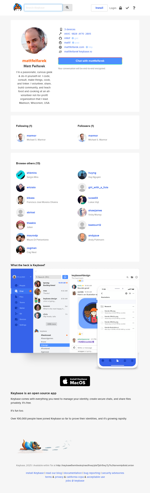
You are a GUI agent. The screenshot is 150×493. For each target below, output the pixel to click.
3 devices (69, 29)
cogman (32, 248)
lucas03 (93, 198)
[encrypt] (120, 8)
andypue (93, 235)
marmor (31, 136)
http (89, 47)
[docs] (134, 8)
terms (48, 477)
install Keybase (35, 473)
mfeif (67, 38)
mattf (67, 42)
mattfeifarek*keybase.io (78, 51)
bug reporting (92, 473)
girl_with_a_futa (98, 187)
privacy (59, 477)
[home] (17, 6)
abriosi (31, 212)
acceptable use (96, 477)
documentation (73, 473)
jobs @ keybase (75, 480)
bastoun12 (94, 225)
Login (112, 8)
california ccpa (75, 477)
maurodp (32, 235)
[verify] (127, 8)
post (75, 42)
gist (75, 38)
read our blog (54, 473)
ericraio (31, 187)
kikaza (30, 198)
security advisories (113, 473)
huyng (92, 173)
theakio (31, 223)
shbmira (32, 173)
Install (99, 8)
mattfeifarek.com (74, 47)
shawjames (95, 210)
